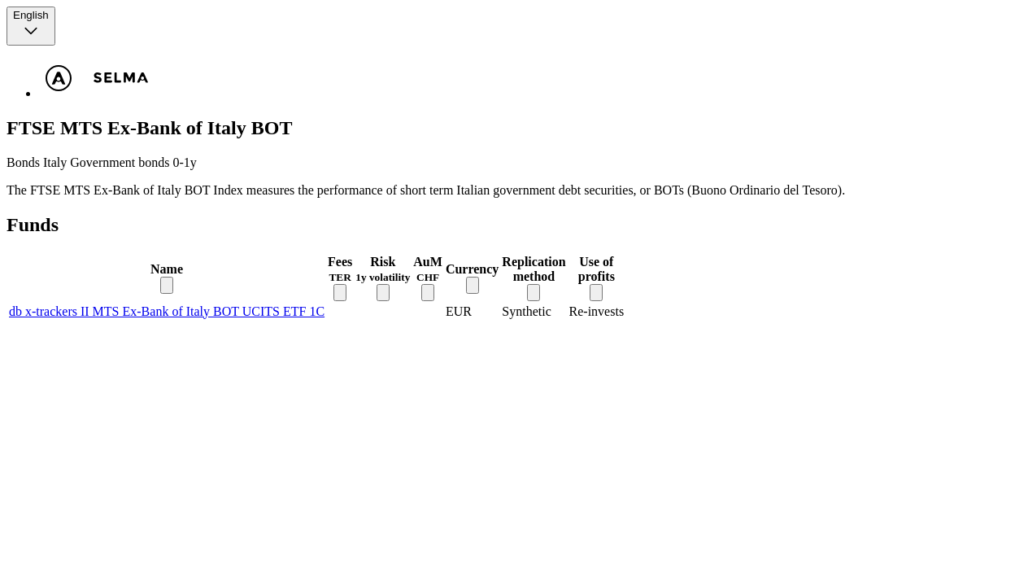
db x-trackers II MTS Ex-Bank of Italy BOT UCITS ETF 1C (167, 311)
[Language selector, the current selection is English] (31, 26)
